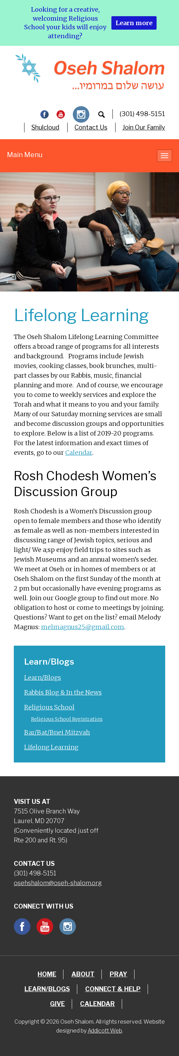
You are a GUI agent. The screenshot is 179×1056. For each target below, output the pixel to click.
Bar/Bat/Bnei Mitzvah (57, 732)
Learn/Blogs (42, 677)
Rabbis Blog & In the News (63, 692)
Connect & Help (113, 989)
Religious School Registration (66, 719)
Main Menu (24, 155)
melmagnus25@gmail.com (82, 627)
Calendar (78, 453)
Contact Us (90, 127)
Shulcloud (45, 127)
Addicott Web (105, 1030)
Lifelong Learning (51, 747)
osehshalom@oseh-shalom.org (58, 882)
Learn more (134, 23)
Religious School (49, 707)
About (83, 974)
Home (47, 974)
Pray (118, 974)
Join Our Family (143, 127)
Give (57, 1003)
